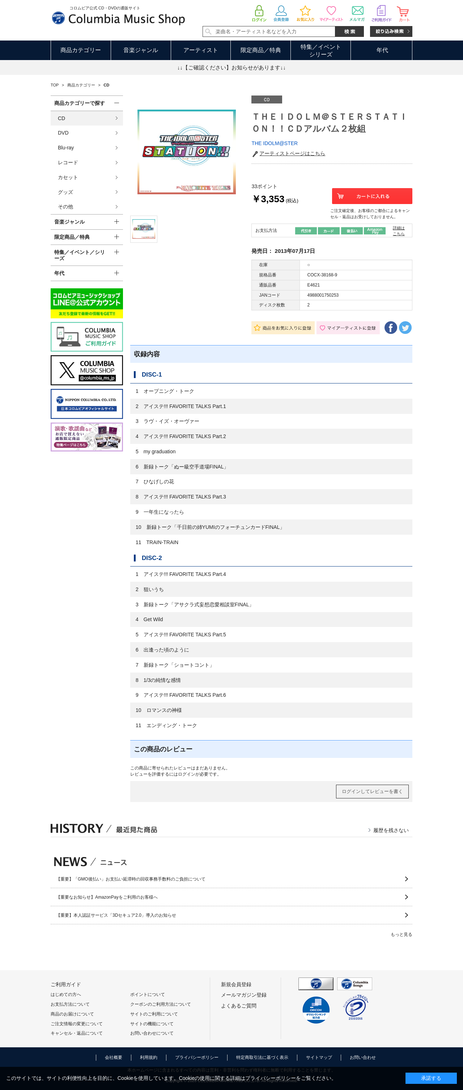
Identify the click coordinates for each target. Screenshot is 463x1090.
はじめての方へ (66, 994)
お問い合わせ (363, 1057)
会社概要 (113, 1057)
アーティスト (200, 50)
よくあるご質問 (238, 1006)
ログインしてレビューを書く (372, 791)
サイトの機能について (152, 1023)
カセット (68, 177)
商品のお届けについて (72, 1014)
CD (61, 118)
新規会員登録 (236, 984)
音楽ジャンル (140, 50)
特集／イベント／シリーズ (79, 255)
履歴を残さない (391, 830)
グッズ (65, 192)
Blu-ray (66, 147)
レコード (68, 162)
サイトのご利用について (154, 1014)
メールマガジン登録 (244, 995)
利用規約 (148, 1057)
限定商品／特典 (261, 50)
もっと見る (401, 934)
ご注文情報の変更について (77, 1023)
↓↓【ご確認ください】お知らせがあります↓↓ (231, 67)
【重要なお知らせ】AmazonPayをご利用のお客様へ (107, 897)
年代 (382, 50)
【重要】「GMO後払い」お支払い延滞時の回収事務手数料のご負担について (130, 879)
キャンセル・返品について (77, 1033)
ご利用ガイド (66, 984)
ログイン (186, 774)
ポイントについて (147, 994)
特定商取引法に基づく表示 (262, 1057)
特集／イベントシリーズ (321, 51)
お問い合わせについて (152, 1033)
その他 (65, 206)
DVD (63, 133)
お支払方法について (70, 1004)
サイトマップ (319, 1057)
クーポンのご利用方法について (160, 1004)
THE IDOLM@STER (274, 143)
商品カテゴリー (80, 50)
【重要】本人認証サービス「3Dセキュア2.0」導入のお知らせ (116, 915)
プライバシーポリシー (196, 1057)
